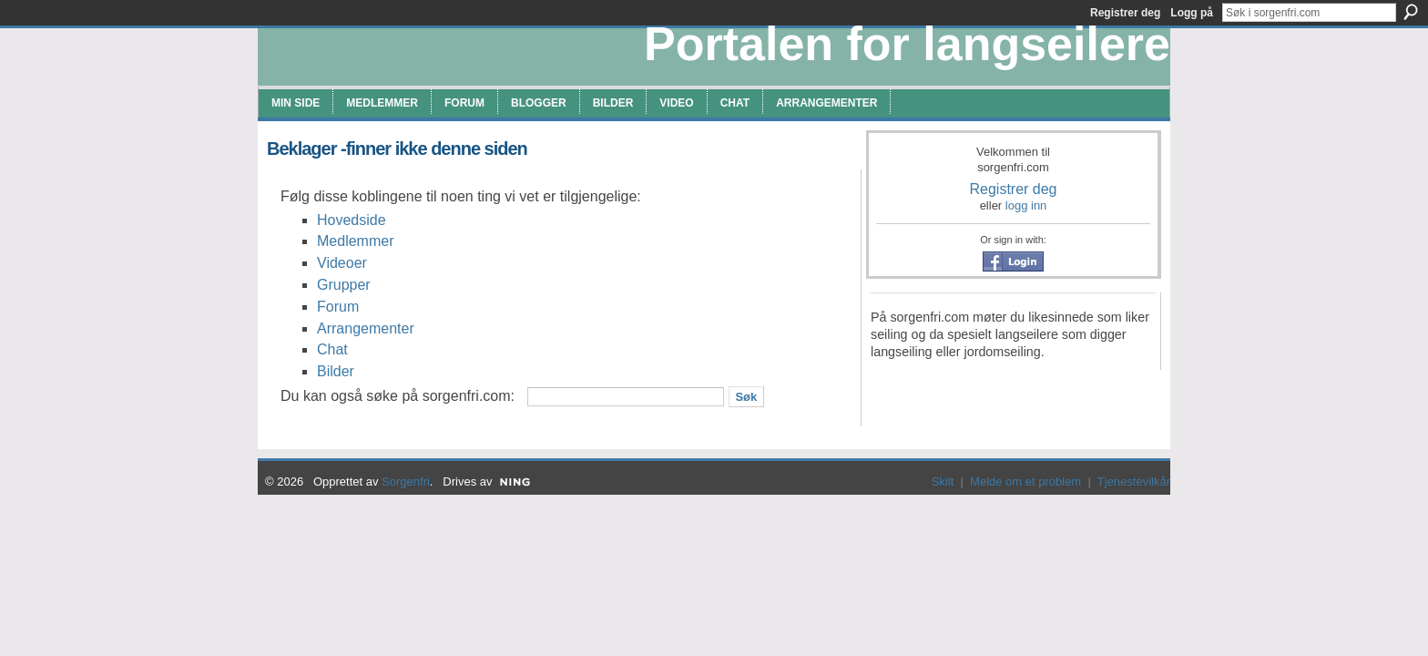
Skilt (943, 481)
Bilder (335, 371)
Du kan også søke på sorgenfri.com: (397, 396)
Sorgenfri (406, 481)
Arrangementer (365, 328)
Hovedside (351, 220)
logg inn (1026, 205)
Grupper (344, 284)
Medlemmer (355, 241)
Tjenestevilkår (1133, 481)
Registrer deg (1012, 189)
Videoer (342, 263)
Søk (1410, 12)
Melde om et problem (1025, 481)
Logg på (1191, 12)
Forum (338, 306)
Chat (332, 349)
